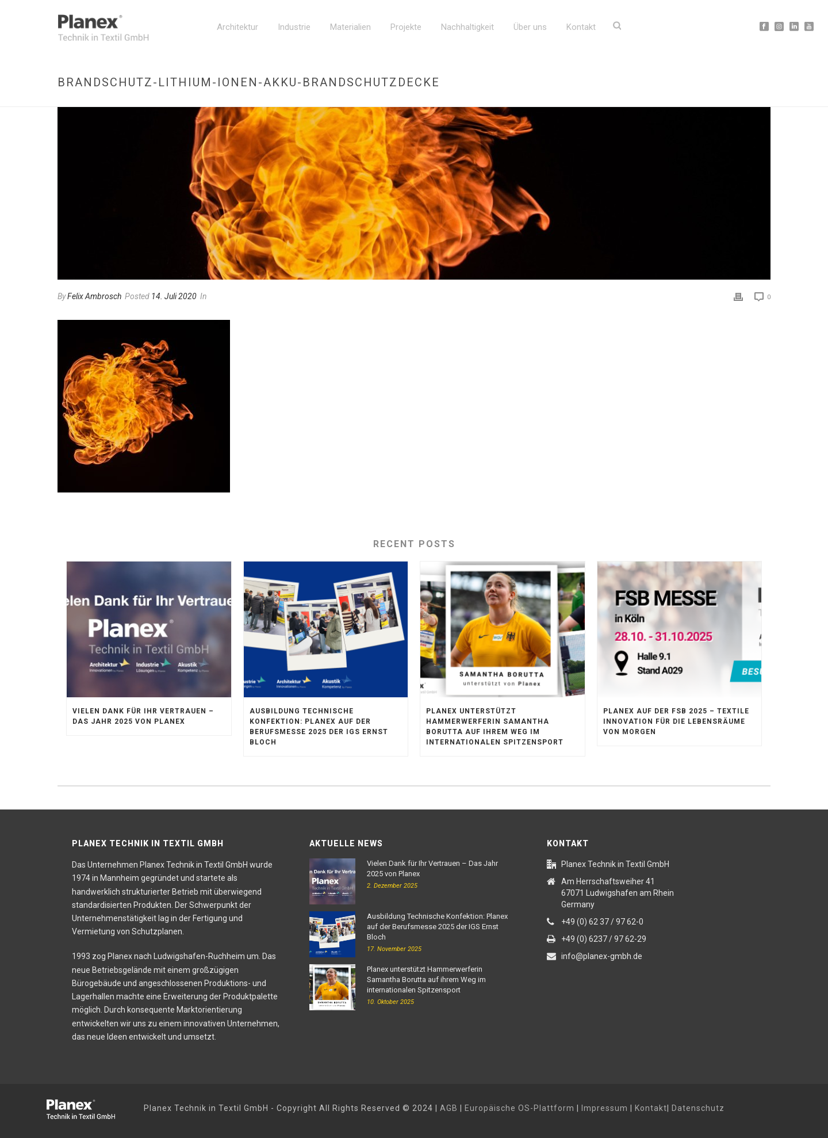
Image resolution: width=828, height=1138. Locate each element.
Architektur (237, 27)
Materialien (350, 27)
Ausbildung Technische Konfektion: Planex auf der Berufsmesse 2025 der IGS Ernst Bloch (319, 726)
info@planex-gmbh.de (601, 956)
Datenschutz (698, 1108)
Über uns (530, 27)
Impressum (604, 1108)
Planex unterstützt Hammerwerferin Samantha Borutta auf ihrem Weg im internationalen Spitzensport (495, 726)
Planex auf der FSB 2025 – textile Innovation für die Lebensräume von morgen (676, 721)
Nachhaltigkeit (467, 27)
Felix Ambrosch (94, 296)
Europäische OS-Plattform (519, 1108)
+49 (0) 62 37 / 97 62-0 (602, 921)
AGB (449, 1108)
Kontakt (581, 27)
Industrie (294, 27)
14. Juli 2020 (174, 296)
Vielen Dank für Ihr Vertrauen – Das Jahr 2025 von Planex (143, 716)
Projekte (405, 27)
